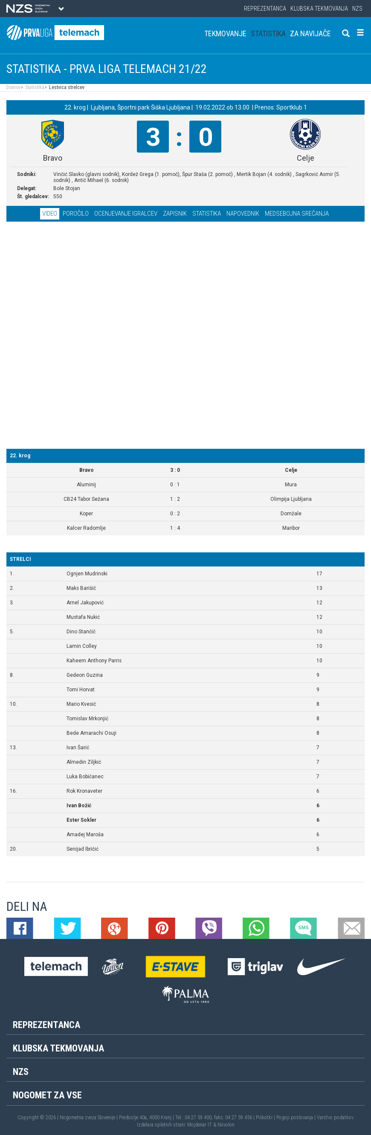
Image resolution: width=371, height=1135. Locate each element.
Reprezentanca (265, 8)
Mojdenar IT (199, 1125)
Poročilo (76, 213)
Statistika (268, 33)
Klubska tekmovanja (319, 8)
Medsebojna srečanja (297, 213)
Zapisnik (175, 213)
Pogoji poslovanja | (296, 1118)
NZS (357, 8)
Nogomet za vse (47, 1095)
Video (49, 213)
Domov (13, 87)
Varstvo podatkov (335, 1118)
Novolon (226, 1125)
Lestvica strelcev (66, 87)
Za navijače (310, 33)
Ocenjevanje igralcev (125, 213)
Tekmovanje (225, 33)
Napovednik (242, 213)
